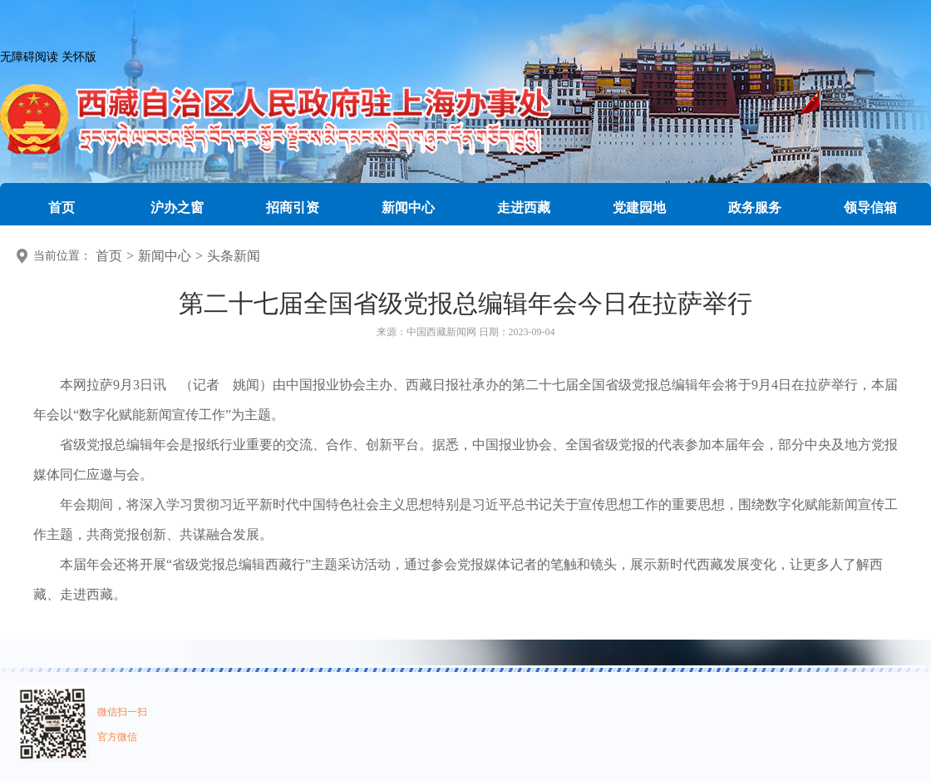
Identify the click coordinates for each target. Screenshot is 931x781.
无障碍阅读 (29, 57)
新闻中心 (164, 256)
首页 (109, 256)
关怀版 (79, 57)
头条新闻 (233, 256)
